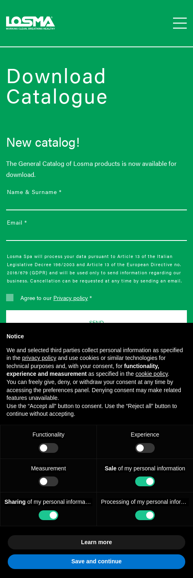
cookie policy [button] (152, 374)
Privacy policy (70, 297)
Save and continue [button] (96, 561)
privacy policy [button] (39, 358)
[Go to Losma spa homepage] (30, 23)
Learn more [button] (96, 542)
